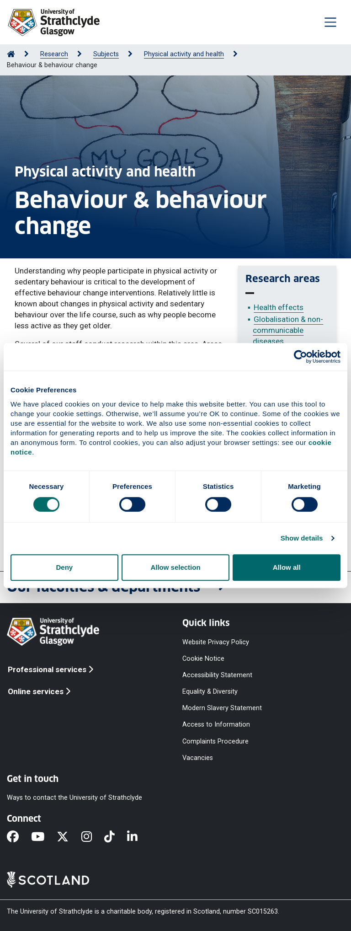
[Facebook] (19, 837)
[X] (69, 837)
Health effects (278, 307)
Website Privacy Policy (215, 642)
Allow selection (175, 567)
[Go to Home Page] (11, 54)
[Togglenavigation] (330, 22)
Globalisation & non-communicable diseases (288, 330)
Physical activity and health (184, 54)
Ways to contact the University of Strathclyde (74, 798)
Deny (64, 567)
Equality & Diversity (210, 692)
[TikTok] (115, 837)
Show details (302, 538)
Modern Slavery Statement (222, 708)
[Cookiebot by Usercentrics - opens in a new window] (300, 357)
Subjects (106, 54)
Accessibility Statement (217, 675)
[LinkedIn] (138, 837)
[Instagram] (92, 837)
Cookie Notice (203, 658)
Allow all (287, 567)
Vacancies (197, 757)
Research (54, 54)
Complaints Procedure (215, 741)
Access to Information (216, 724)
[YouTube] (44, 837)
